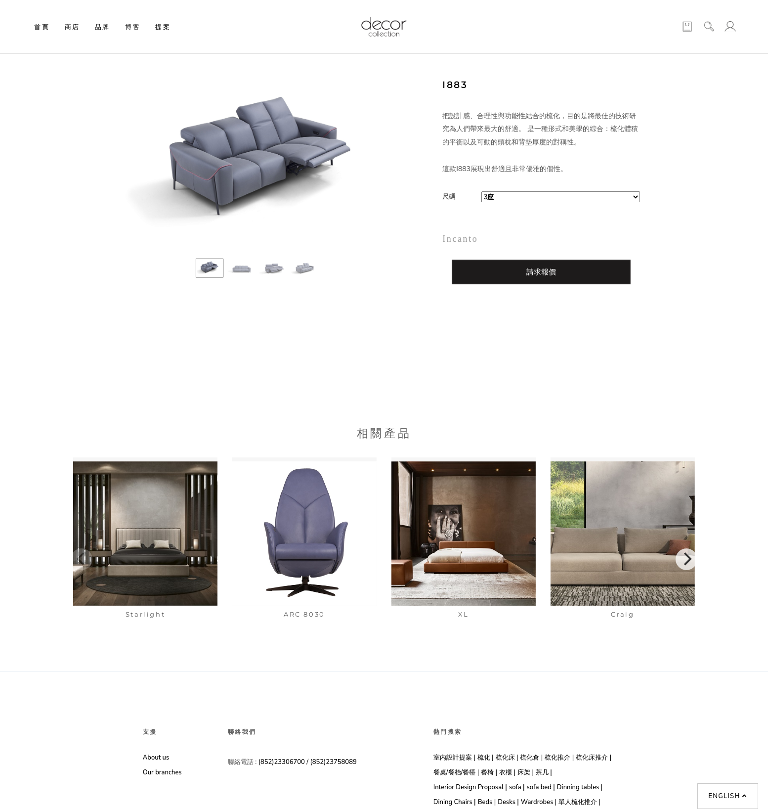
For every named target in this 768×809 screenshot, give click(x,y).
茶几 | (544, 772)
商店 (72, 27)
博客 (132, 27)
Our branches (162, 772)
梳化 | (485, 757)
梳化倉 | (531, 757)
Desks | (508, 802)
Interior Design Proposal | (470, 787)
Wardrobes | (539, 802)
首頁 (41, 27)
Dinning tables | (579, 787)
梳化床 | (507, 757)
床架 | (525, 772)
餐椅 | (489, 772)
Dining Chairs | (454, 802)
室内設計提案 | (454, 757)
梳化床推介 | (593, 757)
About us (156, 757)
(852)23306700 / (284, 762)
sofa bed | (541, 787)
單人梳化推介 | (579, 802)
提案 (163, 27)
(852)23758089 (334, 762)
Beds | (487, 802)
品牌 (102, 27)
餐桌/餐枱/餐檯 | (456, 772)
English (727, 796)
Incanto (460, 239)
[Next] (686, 559)
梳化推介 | (559, 757)
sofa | (517, 787)
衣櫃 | (507, 772)
